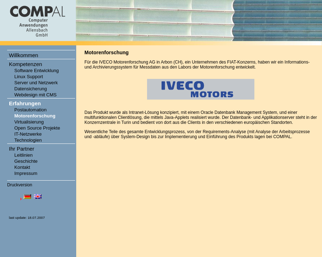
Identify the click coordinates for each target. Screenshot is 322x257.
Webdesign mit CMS (35, 94)
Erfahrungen (25, 103)
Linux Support (28, 76)
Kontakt (22, 167)
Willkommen (23, 55)
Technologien (28, 140)
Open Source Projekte (37, 128)
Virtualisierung (29, 122)
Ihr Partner (21, 149)
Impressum (25, 173)
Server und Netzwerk (36, 82)
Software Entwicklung (36, 70)
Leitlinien (23, 155)
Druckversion (19, 184)
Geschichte (26, 161)
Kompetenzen (25, 64)
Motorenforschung (34, 116)
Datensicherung (30, 88)
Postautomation (30, 109)
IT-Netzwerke (28, 134)
